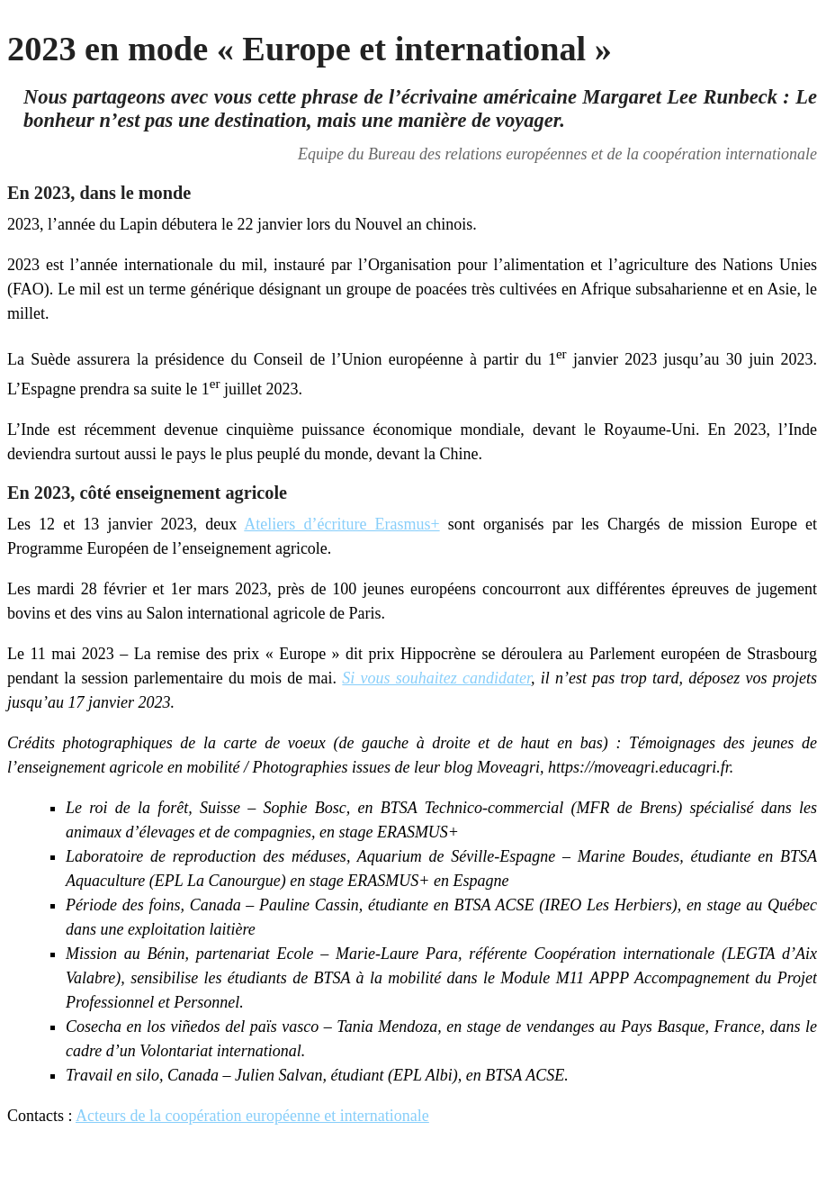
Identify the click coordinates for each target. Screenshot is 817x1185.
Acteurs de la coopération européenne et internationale (252, 1116)
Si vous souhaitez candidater (436, 678)
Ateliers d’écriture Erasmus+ (341, 524)
